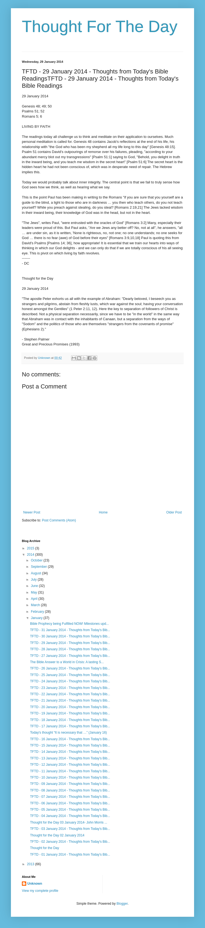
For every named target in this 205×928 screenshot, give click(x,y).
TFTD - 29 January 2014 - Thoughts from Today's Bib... (70, 643)
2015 (31, 548)
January (37, 618)
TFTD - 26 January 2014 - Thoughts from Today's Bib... (70, 668)
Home (103, 512)
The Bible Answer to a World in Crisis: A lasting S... (67, 662)
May (34, 592)
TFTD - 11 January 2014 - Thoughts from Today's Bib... (70, 771)
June (35, 586)
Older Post (174, 512)
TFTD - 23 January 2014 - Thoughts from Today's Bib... (70, 688)
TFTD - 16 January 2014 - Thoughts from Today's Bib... (70, 739)
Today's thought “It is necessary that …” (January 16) (68, 732)
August (36, 573)
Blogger (122, 904)
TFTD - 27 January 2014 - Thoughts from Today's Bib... (70, 656)
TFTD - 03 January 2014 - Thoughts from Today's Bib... (70, 829)
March (36, 605)
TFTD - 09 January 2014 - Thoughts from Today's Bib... (70, 784)
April (34, 599)
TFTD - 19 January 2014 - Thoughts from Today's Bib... (70, 713)
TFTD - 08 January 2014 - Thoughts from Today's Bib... (70, 790)
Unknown (34, 884)
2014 (31, 555)
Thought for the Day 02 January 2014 (57, 835)
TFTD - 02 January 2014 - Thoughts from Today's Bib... (70, 842)
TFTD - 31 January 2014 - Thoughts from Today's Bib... (70, 630)
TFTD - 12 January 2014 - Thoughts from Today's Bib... (70, 765)
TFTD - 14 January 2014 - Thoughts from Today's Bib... (70, 752)
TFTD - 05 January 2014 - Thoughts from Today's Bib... (70, 809)
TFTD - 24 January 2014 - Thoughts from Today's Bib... (70, 681)
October (37, 560)
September (39, 567)
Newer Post (31, 512)
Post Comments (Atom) (59, 520)
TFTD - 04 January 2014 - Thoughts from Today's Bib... (70, 816)
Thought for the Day (44, 848)
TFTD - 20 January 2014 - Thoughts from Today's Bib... (70, 707)
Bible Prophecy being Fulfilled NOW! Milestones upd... (69, 624)
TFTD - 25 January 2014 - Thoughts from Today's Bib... (70, 675)
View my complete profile (40, 891)
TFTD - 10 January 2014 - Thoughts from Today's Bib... (70, 777)
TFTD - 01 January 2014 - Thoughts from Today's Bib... (70, 854)
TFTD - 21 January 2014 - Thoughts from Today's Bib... (70, 700)
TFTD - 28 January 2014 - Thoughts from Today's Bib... (70, 649)
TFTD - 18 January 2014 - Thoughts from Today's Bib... (70, 720)
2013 (31, 864)
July (34, 579)
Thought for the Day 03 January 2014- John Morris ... (68, 822)
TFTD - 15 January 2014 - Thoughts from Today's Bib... (70, 745)
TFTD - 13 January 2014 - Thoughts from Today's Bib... (70, 758)
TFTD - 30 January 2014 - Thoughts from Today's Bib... (70, 636)
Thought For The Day (99, 26)
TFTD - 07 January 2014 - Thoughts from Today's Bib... (70, 797)
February (38, 612)
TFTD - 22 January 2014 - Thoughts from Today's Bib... (70, 694)
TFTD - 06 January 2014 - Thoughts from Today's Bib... (70, 803)
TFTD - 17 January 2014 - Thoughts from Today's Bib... (70, 726)
